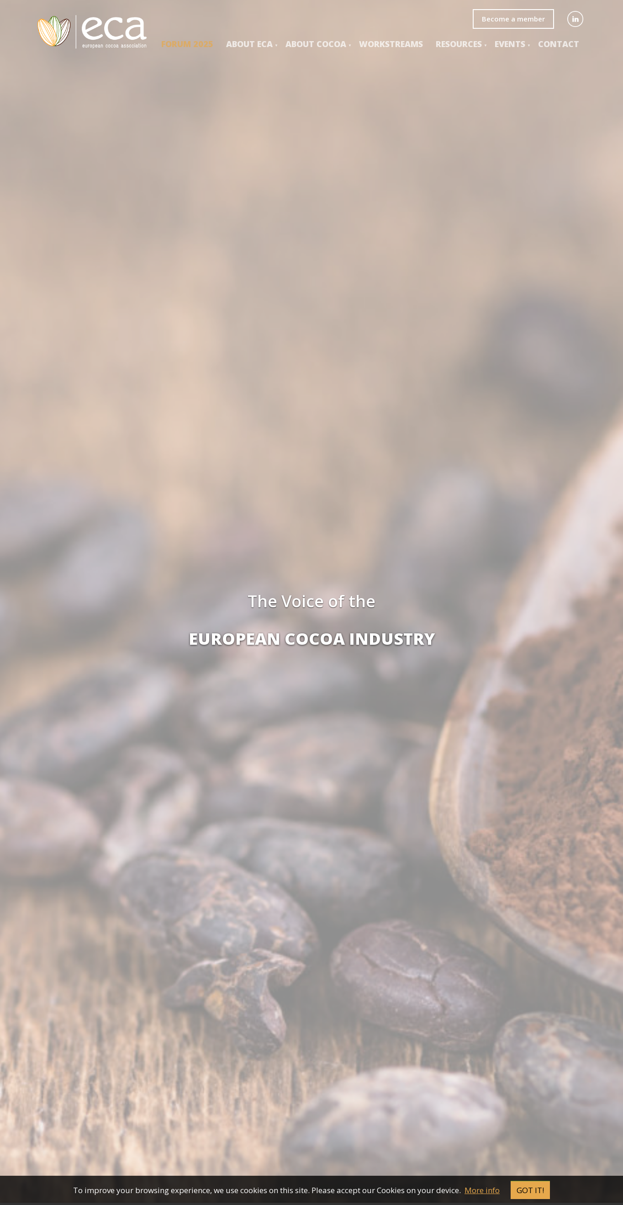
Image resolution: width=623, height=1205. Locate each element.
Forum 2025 (187, 43)
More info (482, 1190)
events (510, 43)
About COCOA (315, 43)
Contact (558, 43)
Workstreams (391, 43)
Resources (459, 43)
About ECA (249, 43)
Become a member (513, 18)
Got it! (530, 1190)
